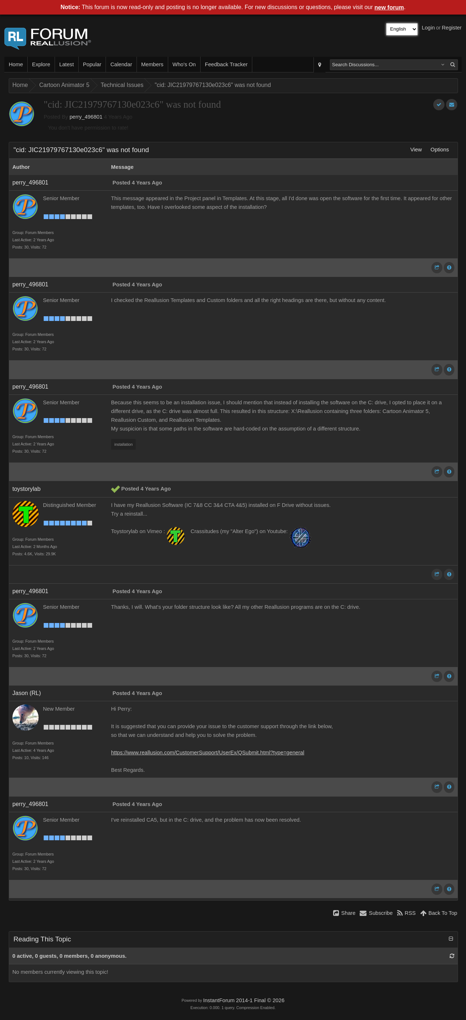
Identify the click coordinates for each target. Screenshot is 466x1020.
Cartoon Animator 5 (64, 85)
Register (452, 28)
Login (428, 28)
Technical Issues (122, 85)
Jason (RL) (26, 693)
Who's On (184, 64)
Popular (92, 64)
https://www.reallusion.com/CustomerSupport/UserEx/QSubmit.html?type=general (207, 752)
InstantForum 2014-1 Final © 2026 (243, 1000)
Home (15, 64)
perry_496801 (86, 117)
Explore (41, 64)
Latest (66, 64)
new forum (389, 7)
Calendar (121, 64)
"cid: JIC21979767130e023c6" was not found (213, 85)
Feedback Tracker (226, 64)
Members (152, 64)
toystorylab (26, 489)
